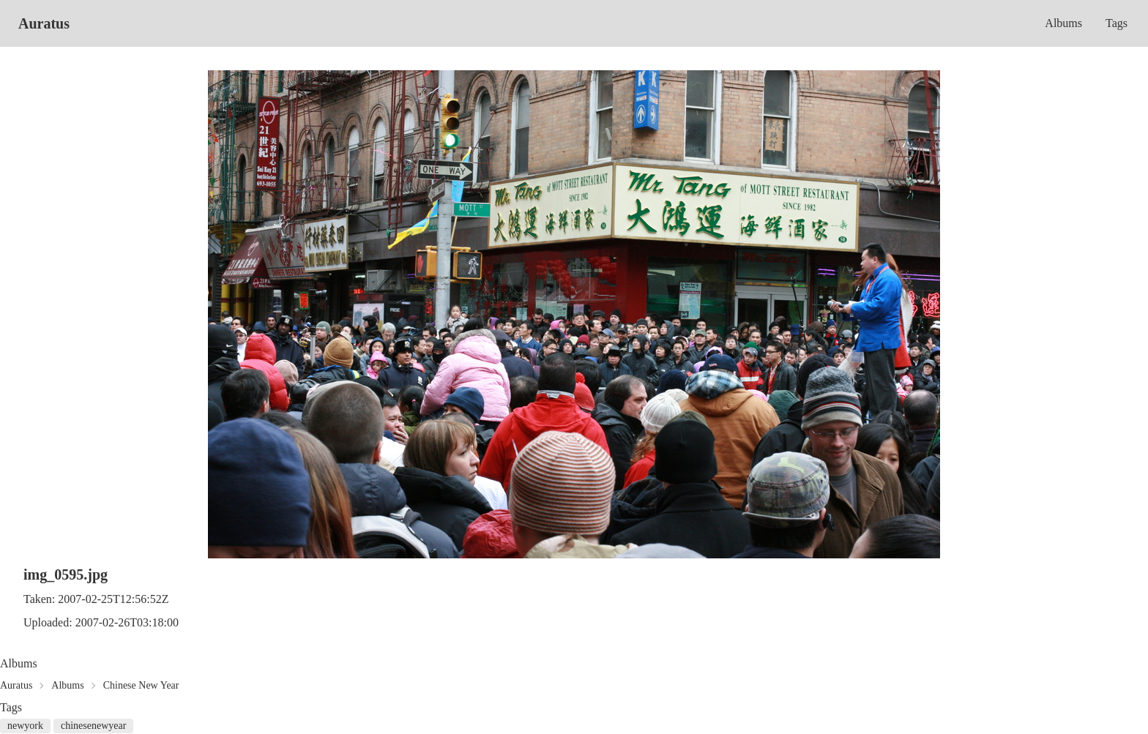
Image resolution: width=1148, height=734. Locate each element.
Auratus (44, 23)
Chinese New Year (141, 685)
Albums (1063, 23)
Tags (1117, 23)
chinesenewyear (93, 725)
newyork (25, 725)
